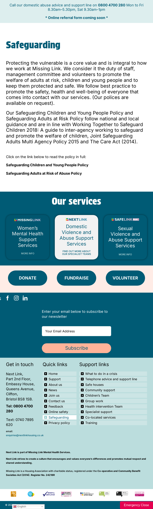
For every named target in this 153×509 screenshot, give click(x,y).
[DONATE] (27, 278)
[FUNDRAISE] (76, 278)
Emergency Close (136, 505)
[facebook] (7, 298)
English (19, 506)
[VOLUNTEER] (125, 278)
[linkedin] (25, 298)
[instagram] (16, 298)
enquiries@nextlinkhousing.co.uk (25, 435)
